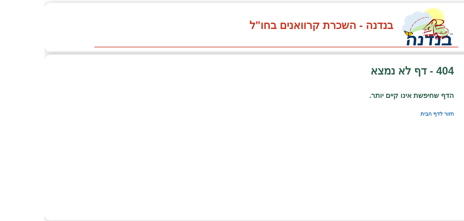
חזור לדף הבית (393, 114)
